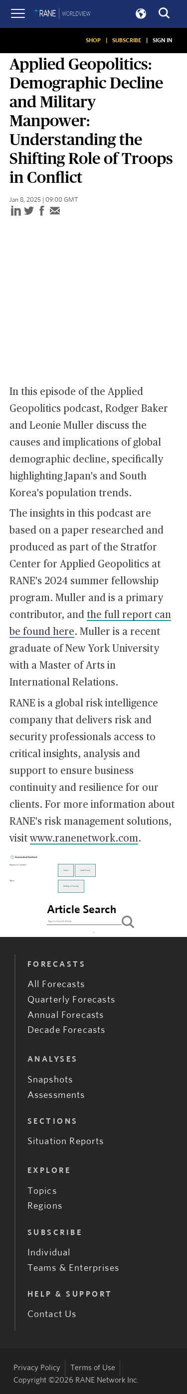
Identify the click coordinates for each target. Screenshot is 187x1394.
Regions (44, 1206)
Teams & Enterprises (73, 1268)
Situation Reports (65, 1141)
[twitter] (28, 211)
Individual (49, 1252)
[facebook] (41, 211)
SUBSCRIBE (126, 40)
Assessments (56, 1095)
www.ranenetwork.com (84, 839)
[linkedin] (15, 211)
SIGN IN (162, 40)
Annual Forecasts (65, 1015)
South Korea (85, 870)
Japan (65, 870)
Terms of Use (92, 1368)
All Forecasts (56, 984)
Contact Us (52, 1314)
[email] (54, 211)
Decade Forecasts (66, 1030)
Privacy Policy (36, 1368)
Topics (42, 1191)
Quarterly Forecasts (71, 1000)
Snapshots (50, 1079)
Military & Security (71, 886)
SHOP (93, 40)
